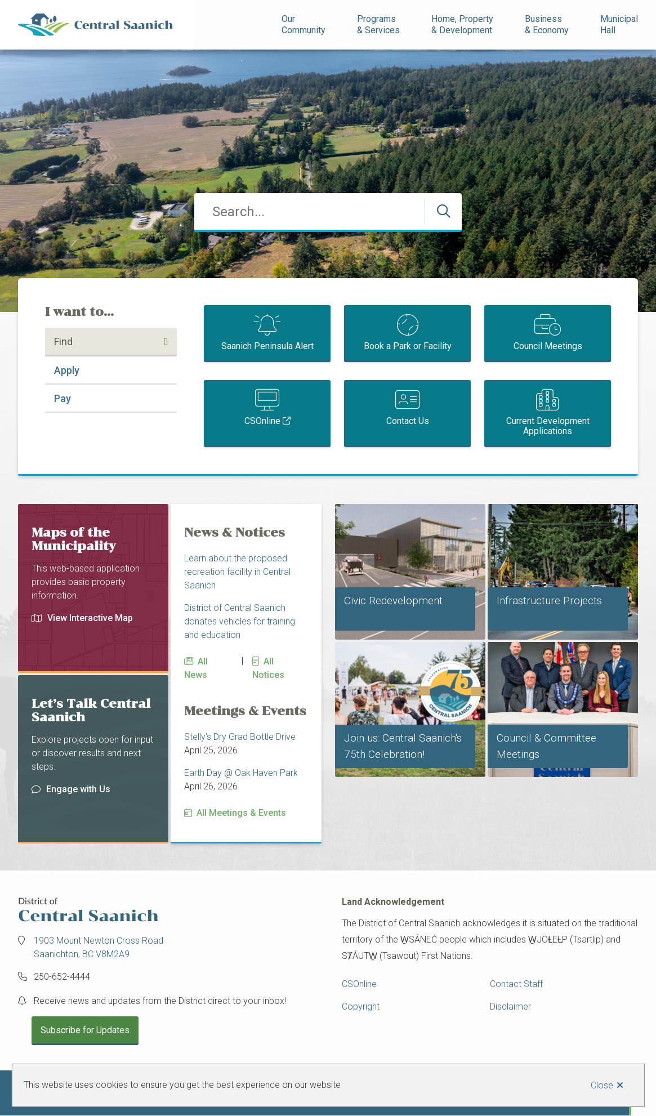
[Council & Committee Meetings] (563, 710)
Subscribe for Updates (85, 1030)
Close (602, 1085)
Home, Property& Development (462, 24)
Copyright (361, 1006)
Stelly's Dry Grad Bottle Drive (240, 736)
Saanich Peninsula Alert (267, 346)
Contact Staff (516, 984)
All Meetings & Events (241, 812)
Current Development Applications (548, 426)
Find (63, 341)
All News (196, 668)
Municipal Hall (620, 24)
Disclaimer (510, 1006)
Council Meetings (548, 346)
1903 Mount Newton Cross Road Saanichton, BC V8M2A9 (98, 947)
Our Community (303, 24)
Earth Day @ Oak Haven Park (241, 772)
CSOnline (262, 421)
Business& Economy (547, 24)
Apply (66, 370)
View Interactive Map (82, 618)
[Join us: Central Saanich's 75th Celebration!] (410, 710)
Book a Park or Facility (408, 346)
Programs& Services (378, 24)
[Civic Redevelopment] (410, 572)
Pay (62, 398)
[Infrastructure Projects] (563, 572)
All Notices (268, 668)
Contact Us (407, 421)
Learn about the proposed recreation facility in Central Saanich (237, 572)
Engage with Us (71, 789)
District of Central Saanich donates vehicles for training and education (239, 621)
